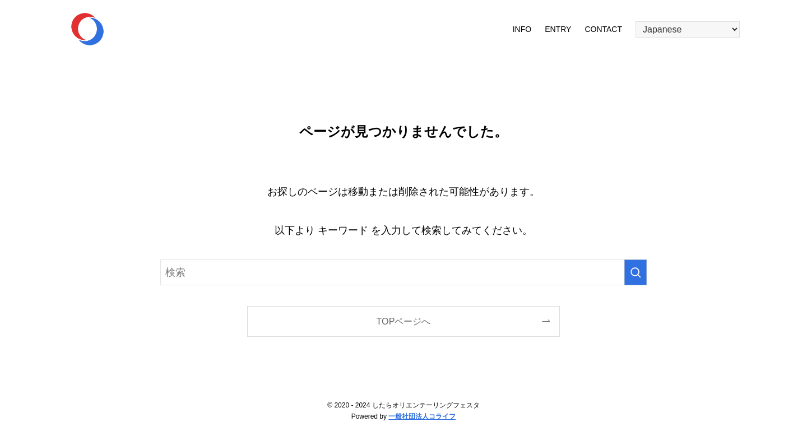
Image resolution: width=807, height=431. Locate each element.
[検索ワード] (403, 272)
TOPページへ (404, 321)
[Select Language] (688, 29)
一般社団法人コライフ (422, 416)
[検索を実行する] (635, 272)
